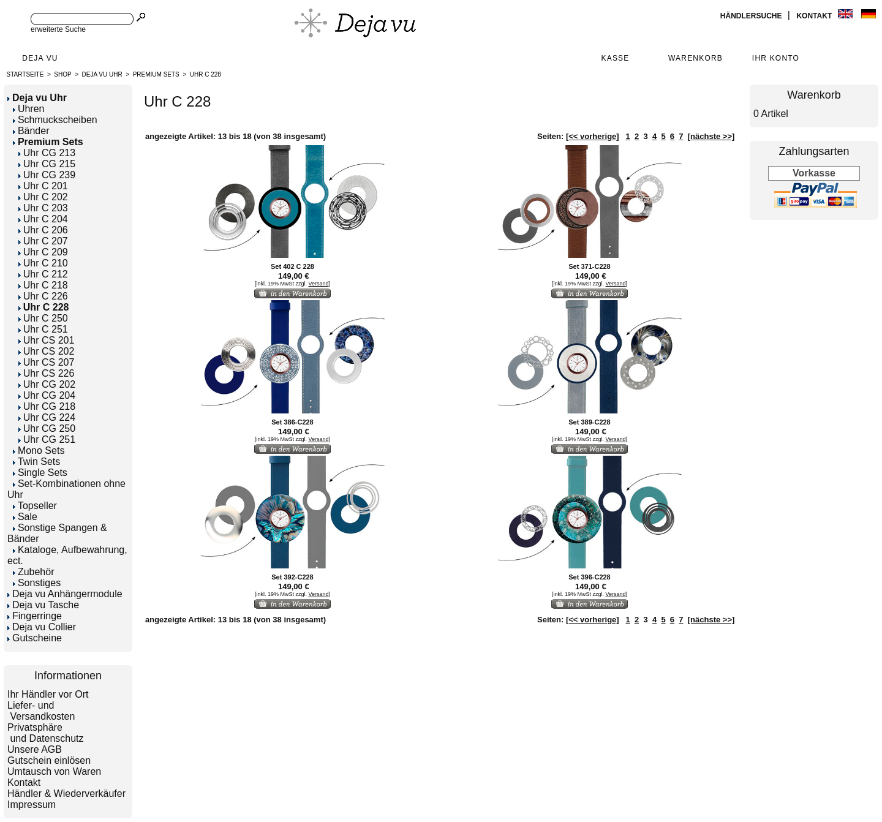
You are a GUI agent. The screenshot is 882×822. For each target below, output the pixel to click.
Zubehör (34, 572)
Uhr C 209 (43, 252)
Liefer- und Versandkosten (41, 711)
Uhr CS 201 (46, 340)
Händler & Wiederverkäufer (66, 793)
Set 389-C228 (589, 422)
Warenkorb (695, 58)
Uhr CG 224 (46, 417)
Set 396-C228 (589, 577)
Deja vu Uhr (102, 74)
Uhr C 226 (43, 296)
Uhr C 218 (43, 285)
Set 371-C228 (589, 266)
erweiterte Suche (58, 29)
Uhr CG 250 (46, 428)
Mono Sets (38, 450)
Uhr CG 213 (46, 153)
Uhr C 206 (43, 230)
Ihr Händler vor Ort (47, 694)
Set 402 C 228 (292, 266)
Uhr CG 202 (46, 384)
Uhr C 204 (43, 219)
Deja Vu (40, 58)
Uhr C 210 (43, 263)
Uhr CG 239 (46, 175)
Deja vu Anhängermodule (65, 594)
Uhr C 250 (43, 318)
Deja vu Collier (41, 627)
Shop (62, 74)
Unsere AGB (34, 749)
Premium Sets (156, 74)
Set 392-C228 (292, 577)
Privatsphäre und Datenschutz (45, 733)
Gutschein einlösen (49, 760)
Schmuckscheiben (55, 120)
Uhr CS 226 (46, 373)
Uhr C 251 (43, 329)
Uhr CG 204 (46, 395)
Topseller (35, 505)
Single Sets (40, 472)
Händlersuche (752, 16)
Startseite (25, 74)
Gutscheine (34, 638)
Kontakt (815, 16)
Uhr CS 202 (46, 351)
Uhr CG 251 (46, 439)
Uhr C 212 (43, 274)
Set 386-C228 (292, 422)
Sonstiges (37, 583)
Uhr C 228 (205, 74)
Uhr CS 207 (46, 362)
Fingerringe (34, 616)
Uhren (29, 109)
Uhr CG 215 (46, 164)
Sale (25, 516)
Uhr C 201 (43, 186)
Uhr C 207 (43, 241)
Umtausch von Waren (54, 771)
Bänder (31, 131)
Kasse (615, 58)
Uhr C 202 (43, 197)
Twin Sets (36, 461)
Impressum (31, 804)
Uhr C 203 (43, 208)
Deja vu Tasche (43, 605)
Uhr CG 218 (46, 406)
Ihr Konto (775, 58)
